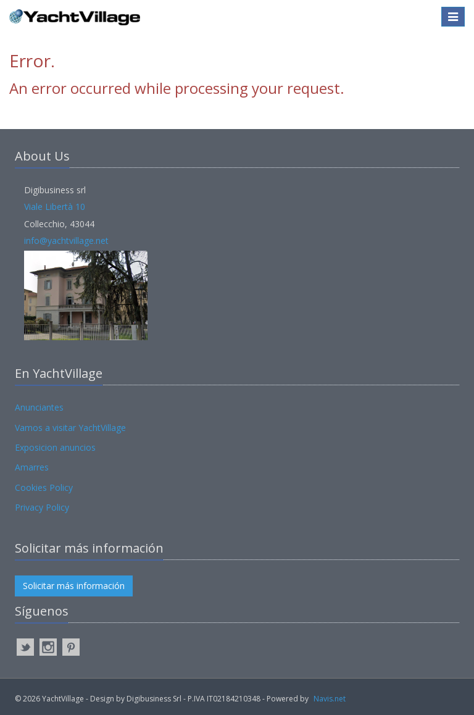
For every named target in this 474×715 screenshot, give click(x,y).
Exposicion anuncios (55, 447)
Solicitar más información (74, 586)
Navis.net (330, 698)
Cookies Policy (44, 487)
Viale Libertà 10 (54, 206)
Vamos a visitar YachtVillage (70, 427)
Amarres (32, 467)
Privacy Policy (42, 507)
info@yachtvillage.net (66, 240)
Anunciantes (39, 407)
